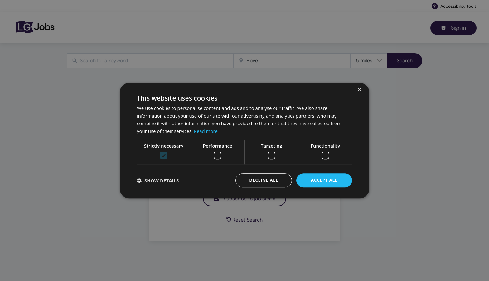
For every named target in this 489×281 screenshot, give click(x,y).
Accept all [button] (324, 180)
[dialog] (244, 140)
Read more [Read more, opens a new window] (206, 131)
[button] (158, 180)
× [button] (359, 90)
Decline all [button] (263, 180)
